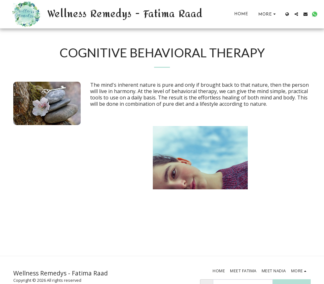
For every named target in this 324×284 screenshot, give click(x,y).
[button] (296, 14)
